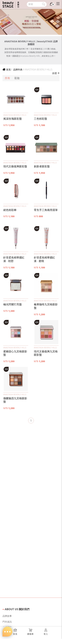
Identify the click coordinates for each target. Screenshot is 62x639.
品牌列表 (18, 69)
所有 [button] (7, 78)
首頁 (6, 69)
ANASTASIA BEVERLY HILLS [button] (14, 115)
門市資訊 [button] (7, 621)
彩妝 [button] (17, 78)
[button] (15, 99)
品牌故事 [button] (7, 615)
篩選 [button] (56, 73)
